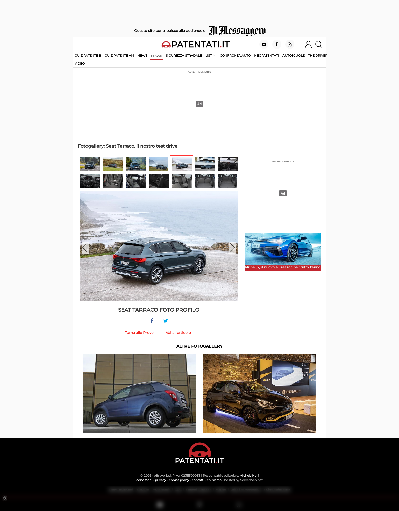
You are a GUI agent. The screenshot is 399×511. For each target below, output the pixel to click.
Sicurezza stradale (184, 56)
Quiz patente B (88, 56)
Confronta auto (235, 56)
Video (80, 63)
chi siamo (214, 480)
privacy (160, 480)
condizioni (144, 480)
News (142, 56)
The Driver (317, 56)
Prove (156, 56)
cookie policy (179, 480)
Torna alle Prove (139, 332)
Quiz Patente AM (119, 56)
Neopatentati (266, 56)
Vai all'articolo (178, 332)
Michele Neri (249, 475)
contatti (198, 480)
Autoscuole (293, 56)
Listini (210, 56)
